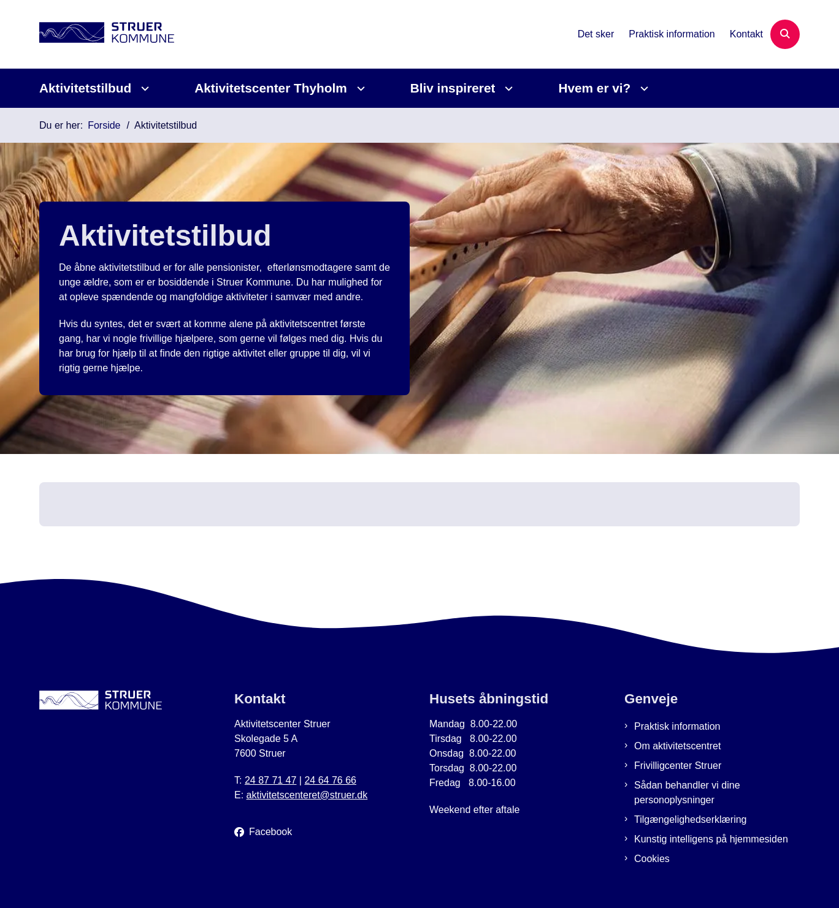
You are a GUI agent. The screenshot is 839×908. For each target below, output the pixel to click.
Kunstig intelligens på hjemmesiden (711, 839)
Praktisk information (677, 726)
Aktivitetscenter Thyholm (270, 88)
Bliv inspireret (453, 88)
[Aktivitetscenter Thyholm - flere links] (359, 88)
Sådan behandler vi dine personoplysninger (687, 792)
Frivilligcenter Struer (677, 765)
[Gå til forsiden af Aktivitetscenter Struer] (106, 34)
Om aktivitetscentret (677, 746)
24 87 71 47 (271, 780)
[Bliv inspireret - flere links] (507, 88)
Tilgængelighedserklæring (690, 819)
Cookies (652, 858)
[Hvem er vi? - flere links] (642, 88)
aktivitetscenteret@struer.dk (307, 795)
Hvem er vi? (594, 88)
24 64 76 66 (330, 780)
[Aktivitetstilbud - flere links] (143, 88)
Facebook (270, 832)
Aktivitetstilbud (85, 88)
